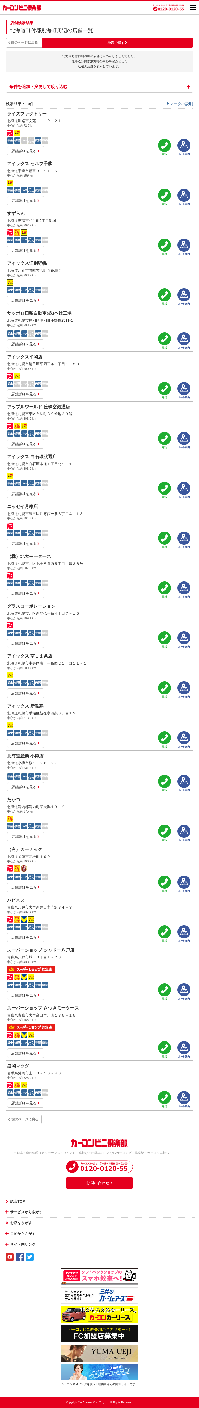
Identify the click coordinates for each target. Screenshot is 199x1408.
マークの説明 (181, 103)
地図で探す (116, 43)
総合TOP (17, 1201)
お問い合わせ (99, 1183)
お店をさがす (21, 1223)
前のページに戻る (24, 42)
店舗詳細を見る (25, 151)
